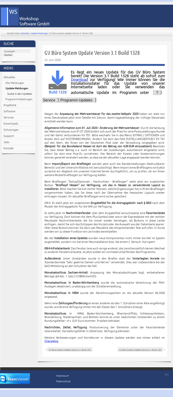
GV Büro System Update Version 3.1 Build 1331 (70, 349)
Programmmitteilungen (19, 99)
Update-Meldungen (39, 33)
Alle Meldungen (14, 83)
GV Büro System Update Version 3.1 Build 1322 (140, 349)
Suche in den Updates (19, 93)
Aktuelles (25, 33)
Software (9, 111)
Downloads (11, 124)
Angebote (10, 105)
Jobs (6, 142)
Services (9, 117)
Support (9, 136)
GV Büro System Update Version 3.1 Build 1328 (92, 53)
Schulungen (11, 130)
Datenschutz (63, 381)
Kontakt (9, 148)
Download (79, 79)
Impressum (62, 375)
